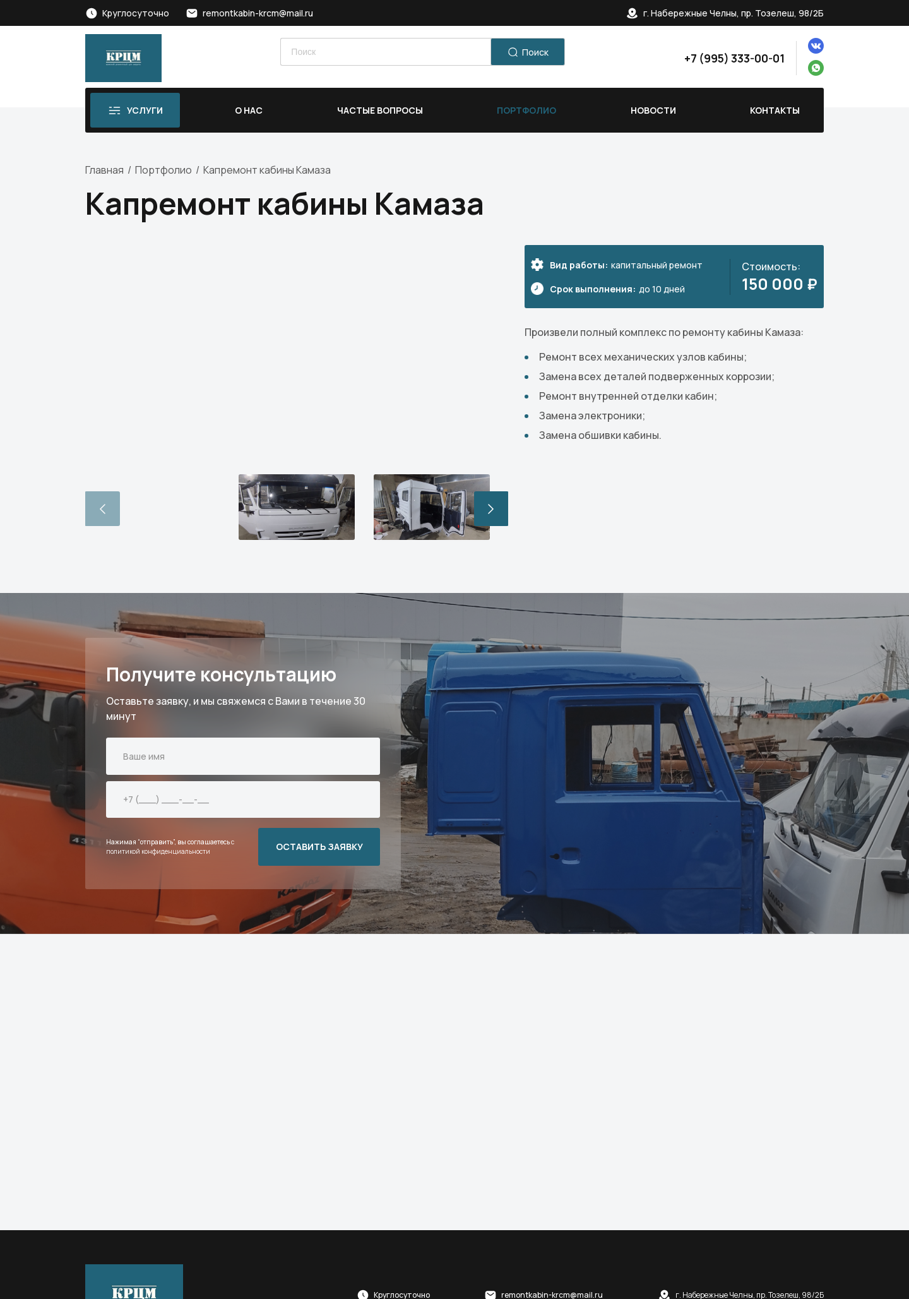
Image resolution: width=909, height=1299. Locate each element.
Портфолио (526, 110)
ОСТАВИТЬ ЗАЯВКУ (319, 847)
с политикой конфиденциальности (170, 846)
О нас (249, 110)
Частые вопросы (380, 110)
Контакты (775, 110)
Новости (653, 110)
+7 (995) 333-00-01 (734, 58)
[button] (491, 509)
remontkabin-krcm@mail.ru (258, 13)
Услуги (145, 110)
